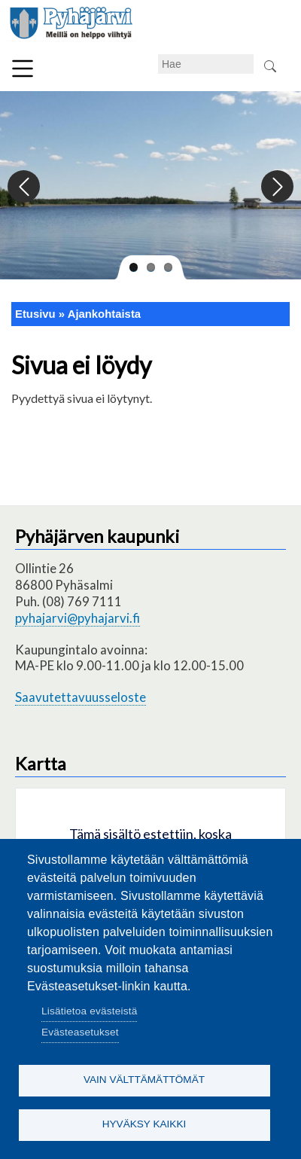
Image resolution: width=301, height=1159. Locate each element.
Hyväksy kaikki (144, 1124)
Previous (24, 187)
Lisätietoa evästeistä (89, 1011)
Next (276, 187)
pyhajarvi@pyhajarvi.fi (77, 618)
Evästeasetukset (80, 1032)
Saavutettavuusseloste (80, 697)
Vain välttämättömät (144, 1079)
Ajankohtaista (104, 314)
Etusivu (35, 314)
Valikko (23, 68)
